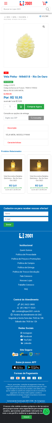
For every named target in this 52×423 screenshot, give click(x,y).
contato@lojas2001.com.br (26, 311)
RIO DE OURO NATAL (16, 90)
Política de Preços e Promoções (26, 259)
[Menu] (6, 3)
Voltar (43, 16)
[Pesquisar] (47, 9)
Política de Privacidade (26, 254)
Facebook (26, 336)
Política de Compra (26, 263)
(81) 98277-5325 (26, 308)
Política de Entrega (26, 267)
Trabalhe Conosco (26, 285)
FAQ (26, 289)
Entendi (26, 417)
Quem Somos (26, 250)
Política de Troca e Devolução (26, 272)
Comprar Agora (34, 106)
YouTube (26, 340)
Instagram (26, 333)
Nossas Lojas (26, 280)
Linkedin (26, 343)
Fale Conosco (26, 276)
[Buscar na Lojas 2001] (23, 9)
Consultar (36, 118)
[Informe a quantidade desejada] (10, 106)
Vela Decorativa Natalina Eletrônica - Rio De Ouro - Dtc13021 (13, 178)
